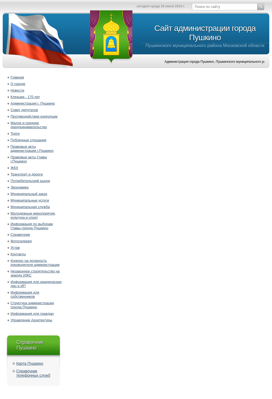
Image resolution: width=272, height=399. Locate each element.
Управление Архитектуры (31, 320)
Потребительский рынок (30, 181)
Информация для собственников (25, 294)
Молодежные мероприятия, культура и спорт (33, 215)
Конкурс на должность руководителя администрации (35, 263)
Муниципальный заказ (29, 194)
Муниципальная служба (30, 207)
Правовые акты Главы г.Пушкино (29, 159)
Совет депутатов (24, 110)
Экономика (20, 187)
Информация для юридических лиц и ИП (36, 284)
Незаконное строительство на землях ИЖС (35, 273)
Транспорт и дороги (27, 174)
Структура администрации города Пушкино (32, 305)
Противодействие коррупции (34, 116)
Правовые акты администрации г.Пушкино (32, 148)
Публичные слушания (29, 140)
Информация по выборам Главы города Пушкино (32, 226)
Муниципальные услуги (30, 200)
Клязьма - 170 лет (25, 97)
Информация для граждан (32, 314)
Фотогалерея (21, 241)
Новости (17, 90)
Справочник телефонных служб (33, 373)
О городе (18, 84)
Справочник (20, 235)
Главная (17, 77)
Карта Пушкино (29, 363)
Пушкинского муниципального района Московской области (205, 36)
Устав (15, 248)
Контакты (18, 254)
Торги (15, 133)
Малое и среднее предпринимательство (29, 125)
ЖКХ (14, 168)
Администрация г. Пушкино (33, 103)
